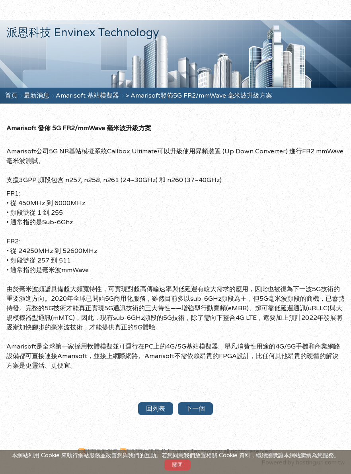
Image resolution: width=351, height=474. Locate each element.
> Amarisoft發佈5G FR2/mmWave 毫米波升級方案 (198, 96)
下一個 (195, 409)
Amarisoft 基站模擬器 (88, 96)
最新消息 (37, 96)
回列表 (155, 409)
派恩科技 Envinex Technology (82, 32)
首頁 (11, 96)
